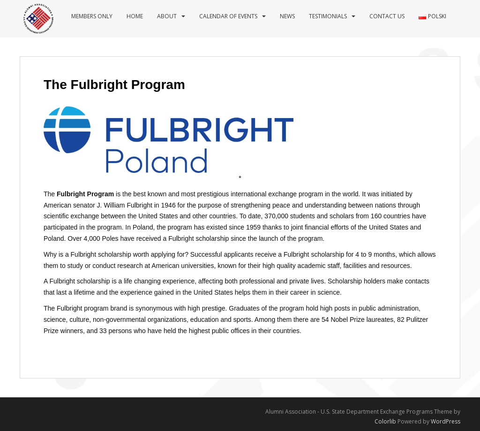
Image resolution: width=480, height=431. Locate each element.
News (287, 16)
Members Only (91, 16)
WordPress (445, 421)
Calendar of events (228, 16)
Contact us (387, 16)
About (167, 16)
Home (135, 16)
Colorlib (385, 421)
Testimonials (328, 16)
